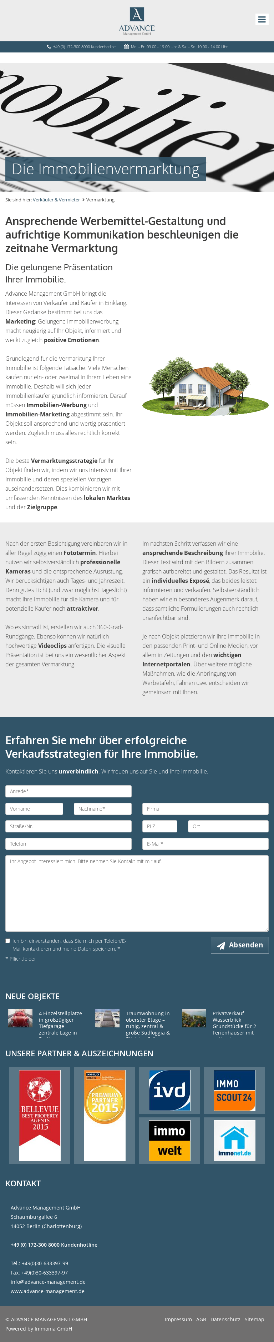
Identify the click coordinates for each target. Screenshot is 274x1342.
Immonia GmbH (53, 1328)
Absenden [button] (246, 945)
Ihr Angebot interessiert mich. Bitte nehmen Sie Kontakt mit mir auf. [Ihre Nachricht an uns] (137, 893)
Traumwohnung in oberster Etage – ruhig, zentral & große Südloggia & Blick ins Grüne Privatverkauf (148, 1029)
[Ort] (228, 826)
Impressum (178, 1319)
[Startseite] (137, 20)
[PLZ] (159, 826)
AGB (201, 1319)
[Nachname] (103, 809)
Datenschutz (225, 1319)
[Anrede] (68, 791)
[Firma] (205, 809)
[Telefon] (68, 844)
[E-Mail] (205, 844)
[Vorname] (34, 809)
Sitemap (254, 1319)
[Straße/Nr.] (68, 826)
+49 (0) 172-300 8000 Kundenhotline (84, 46)
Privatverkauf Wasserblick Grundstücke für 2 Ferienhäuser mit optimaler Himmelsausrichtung (238, 1029)
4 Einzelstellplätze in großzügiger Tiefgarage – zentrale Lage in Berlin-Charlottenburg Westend (60, 1032)
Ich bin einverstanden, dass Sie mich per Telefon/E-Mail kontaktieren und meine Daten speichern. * (66, 944)
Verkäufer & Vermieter (56, 199)
